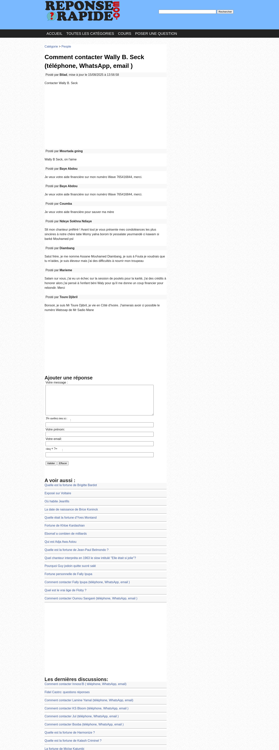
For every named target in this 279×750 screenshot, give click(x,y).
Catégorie (50, 41)
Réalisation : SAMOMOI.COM (169, 743)
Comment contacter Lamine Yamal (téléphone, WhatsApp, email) (83, 638)
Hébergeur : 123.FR (129, 743)
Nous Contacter (75, 743)
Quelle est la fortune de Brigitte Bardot (67, 442)
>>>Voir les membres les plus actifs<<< (192, 134)
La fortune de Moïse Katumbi (62, 680)
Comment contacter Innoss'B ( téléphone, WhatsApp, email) (80, 624)
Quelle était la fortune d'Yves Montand (67, 470)
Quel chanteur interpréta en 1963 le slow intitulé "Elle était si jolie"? (84, 505)
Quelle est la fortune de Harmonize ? (66, 666)
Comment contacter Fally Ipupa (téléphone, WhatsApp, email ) (81, 526)
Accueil (54, 30)
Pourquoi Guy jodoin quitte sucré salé (67, 512)
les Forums (101, 743)
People (63, 41)
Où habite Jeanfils (55, 455)
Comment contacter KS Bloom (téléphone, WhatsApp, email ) (81, 645)
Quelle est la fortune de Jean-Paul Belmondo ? (72, 498)
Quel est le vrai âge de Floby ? (63, 533)
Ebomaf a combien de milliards (63, 484)
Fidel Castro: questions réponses (64, 631)
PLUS (198, 743)
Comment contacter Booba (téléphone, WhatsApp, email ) (79, 659)
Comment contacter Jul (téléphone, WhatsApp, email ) (76, 652)
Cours (124, 30)
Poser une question (156, 30)
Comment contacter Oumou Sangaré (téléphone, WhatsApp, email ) (85, 540)
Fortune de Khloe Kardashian (62, 477)
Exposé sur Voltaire (56, 448)
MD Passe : (179, 64)
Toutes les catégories (90, 30)
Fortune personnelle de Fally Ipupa (65, 519)
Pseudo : (179, 56)
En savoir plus (136, 736)
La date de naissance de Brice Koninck (68, 463)
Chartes (52, 743)
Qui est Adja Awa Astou (58, 491)
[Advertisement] (106, 107)
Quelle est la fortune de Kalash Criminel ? (69, 673)
